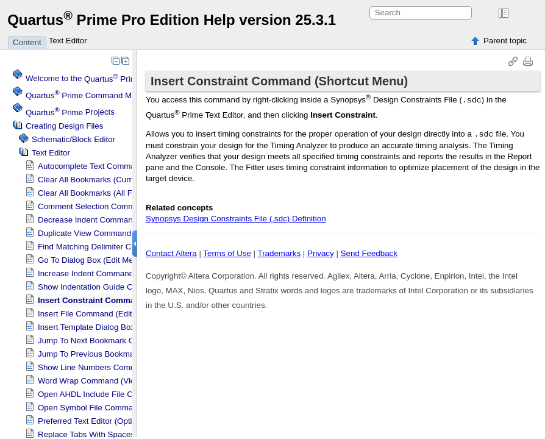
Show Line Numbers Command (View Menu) (118, 367)
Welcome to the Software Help (131, 79)
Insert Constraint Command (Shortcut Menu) (123, 300)
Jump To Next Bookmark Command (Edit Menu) (124, 340)
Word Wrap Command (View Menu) (102, 380)
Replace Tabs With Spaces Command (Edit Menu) (128, 434)
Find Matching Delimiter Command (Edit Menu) (122, 246)
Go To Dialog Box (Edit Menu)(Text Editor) (113, 260)
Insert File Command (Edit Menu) (97, 313)
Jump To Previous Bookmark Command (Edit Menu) (131, 354)
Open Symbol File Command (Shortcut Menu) (120, 407)
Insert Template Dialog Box (86, 327)
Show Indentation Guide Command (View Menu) (125, 286)
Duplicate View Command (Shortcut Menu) (114, 233)
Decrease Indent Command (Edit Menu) (110, 219)
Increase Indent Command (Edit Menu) (108, 273)
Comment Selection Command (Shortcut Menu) (123, 206)
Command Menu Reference (105, 95)
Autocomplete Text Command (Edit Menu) (113, 166)
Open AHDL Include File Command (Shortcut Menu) (131, 394)
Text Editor (68, 40)
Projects (70, 112)
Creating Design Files (64, 125)
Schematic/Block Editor (73, 139)
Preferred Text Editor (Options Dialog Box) (114, 421)
